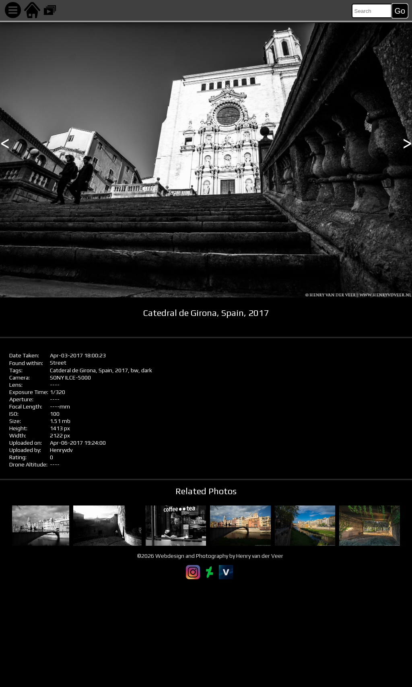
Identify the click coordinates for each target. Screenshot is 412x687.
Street (58, 362)
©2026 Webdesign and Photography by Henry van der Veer (210, 556)
